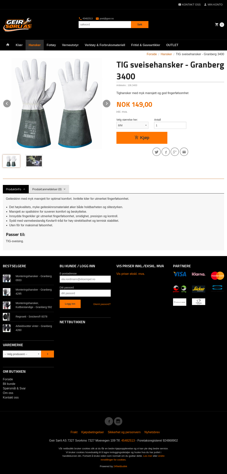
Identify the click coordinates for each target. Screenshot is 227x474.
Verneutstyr (70, 45)
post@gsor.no (105, 18)
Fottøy (51, 45)
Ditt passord (67, 287)
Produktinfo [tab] (13, 189)
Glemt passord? (102, 304)
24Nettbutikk (120, 466)
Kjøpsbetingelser (92, 432)
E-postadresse (68, 273)
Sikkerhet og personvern (124, 432)
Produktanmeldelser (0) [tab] (47, 189)
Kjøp (141, 137)
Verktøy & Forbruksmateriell (105, 45)
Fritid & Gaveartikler (145, 45)
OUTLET (172, 45)
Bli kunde (9, 383)
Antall (157, 119)
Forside (152, 54)
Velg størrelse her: (127, 119)
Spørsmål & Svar (14, 388)
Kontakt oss (11, 397)
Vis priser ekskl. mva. (130, 273)
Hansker (35, 45)
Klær (19, 45)
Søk (139, 24)
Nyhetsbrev (152, 432)
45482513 (86, 18)
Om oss (8, 393)
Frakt (74, 432)
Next (110, 103)
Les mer (148, 455)
